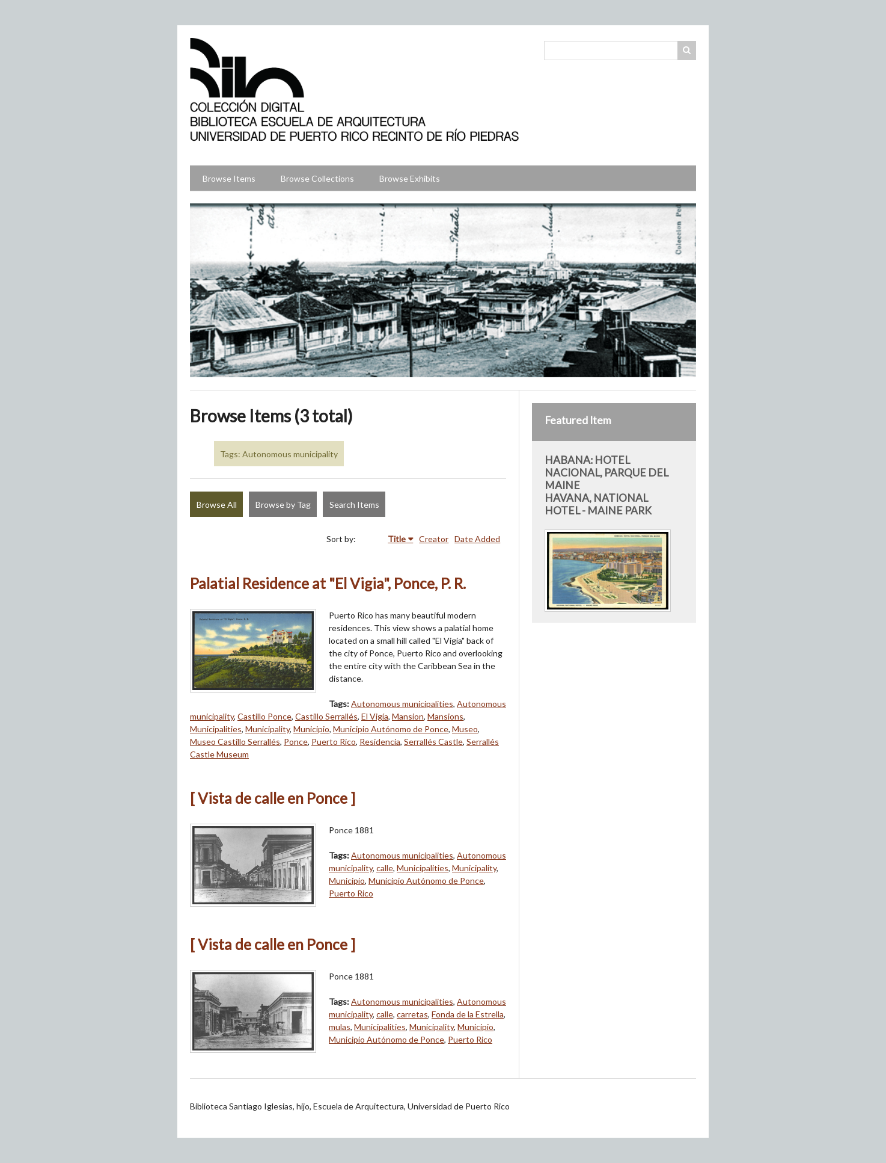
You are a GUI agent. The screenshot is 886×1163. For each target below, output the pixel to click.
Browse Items (229, 178)
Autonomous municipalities (402, 704)
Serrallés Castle (433, 741)
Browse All (217, 504)
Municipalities (216, 729)
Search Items (354, 504)
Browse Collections (317, 178)
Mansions (445, 716)
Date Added (477, 539)
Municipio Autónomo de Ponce (390, 729)
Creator (433, 539)
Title (397, 539)
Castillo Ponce (264, 716)
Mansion (408, 716)
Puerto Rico (333, 741)
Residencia (379, 741)
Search (687, 50)
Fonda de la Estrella (468, 1014)
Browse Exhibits (409, 178)
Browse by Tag (283, 504)
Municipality (267, 729)
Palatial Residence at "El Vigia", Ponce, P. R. (328, 583)
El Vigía (374, 716)
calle (384, 868)
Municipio (311, 729)
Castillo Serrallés (326, 716)
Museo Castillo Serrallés (235, 741)
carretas (412, 1014)
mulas (339, 1027)
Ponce (296, 741)
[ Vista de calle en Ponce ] (272, 798)
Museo (465, 729)
